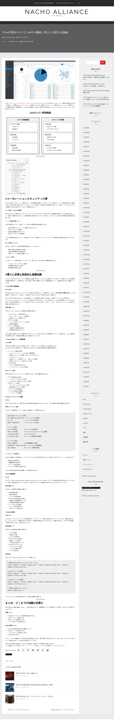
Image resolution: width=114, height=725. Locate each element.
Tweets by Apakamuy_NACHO (90, 495)
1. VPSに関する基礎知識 (17, 171)
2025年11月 (86, 156)
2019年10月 (86, 315)
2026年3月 (86, 137)
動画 (84, 432)
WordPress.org (87, 469)
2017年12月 (86, 367)
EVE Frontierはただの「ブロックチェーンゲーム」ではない (34, 696)
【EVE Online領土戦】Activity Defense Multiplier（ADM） (35, 685)
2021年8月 (86, 278)
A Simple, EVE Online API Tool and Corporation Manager (26, 103)
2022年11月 (86, 259)
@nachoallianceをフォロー (89, 490)
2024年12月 (86, 207)
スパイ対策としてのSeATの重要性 (20, 164)
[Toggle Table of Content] (26, 160)
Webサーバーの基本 (18, 177)
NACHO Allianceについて (65, 3)
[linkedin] (28, 650)
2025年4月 (86, 189)
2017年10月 (86, 372)
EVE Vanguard (87, 409)
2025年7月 (86, 175)
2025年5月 (86, 184)
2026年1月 (86, 146)
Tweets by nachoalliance (89, 476)
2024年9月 (86, 217)
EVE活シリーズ (87, 413)
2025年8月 (86, 170)
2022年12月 (86, 254)
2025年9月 (86, 165)
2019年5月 (86, 334)
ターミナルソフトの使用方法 (19, 182)
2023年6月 (86, 245)
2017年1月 (86, 386)
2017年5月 (86, 381)
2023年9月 (86, 240)
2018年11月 (86, 344)
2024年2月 (86, 226)
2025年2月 (86, 198)
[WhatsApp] (42, 650)
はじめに (85, 423)
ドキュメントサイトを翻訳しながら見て (35, 645)
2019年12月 (86, 306)
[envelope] (33, 650)
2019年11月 (86, 311)
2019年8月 (86, 320)
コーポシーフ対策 (17, 168)
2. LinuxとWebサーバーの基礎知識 (20, 175)
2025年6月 (86, 179)
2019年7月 (86, 325)
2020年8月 (86, 297)
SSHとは (16, 180)
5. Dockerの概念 (16, 188)
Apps (7, 661)
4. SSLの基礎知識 (17, 184)
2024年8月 (86, 221)
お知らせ (85, 418)
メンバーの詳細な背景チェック (19, 165)
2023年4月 (86, 250)
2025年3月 (86, 193)
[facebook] (18, 650)
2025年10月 (86, 160)
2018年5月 (86, 358)
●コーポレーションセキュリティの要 (18, 163)
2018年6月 (86, 353)
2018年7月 (86, 348)
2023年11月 (86, 236)
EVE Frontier (86, 404)
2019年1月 (86, 339)
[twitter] (23, 650)
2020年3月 (86, 301)
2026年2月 (86, 142)
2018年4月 (86, 362)
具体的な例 (16, 191)
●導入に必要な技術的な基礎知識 (17, 170)
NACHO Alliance (23, 37)
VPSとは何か (17, 172)
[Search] (79, 3)
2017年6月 (86, 377)
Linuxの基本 (17, 176)
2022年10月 (86, 264)
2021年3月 (86, 283)
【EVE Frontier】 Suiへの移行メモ (26, 673)
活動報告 (85, 437)
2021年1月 (86, 287)
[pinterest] (38, 650)
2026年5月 (86, 128)
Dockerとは (16, 189)
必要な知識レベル (17, 186)
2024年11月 (86, 212)
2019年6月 (86, 330)
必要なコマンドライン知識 (19, 181)
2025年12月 (86, 151)
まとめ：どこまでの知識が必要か (17, 193)
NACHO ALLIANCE (57, 11)
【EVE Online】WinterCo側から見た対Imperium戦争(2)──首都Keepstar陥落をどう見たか (96, 77)
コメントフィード (88, 464)
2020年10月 (86, 292)
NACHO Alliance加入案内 (44, 3)
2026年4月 (86, 132)
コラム (12, 661)
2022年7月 (86, 268)
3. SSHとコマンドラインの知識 (19, 179)
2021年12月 (86, 273)
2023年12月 (86, 231)
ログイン (85, 455)
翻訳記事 (85, 442)
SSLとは (16, 185)
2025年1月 (86, 203)
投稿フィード (86, 459)
